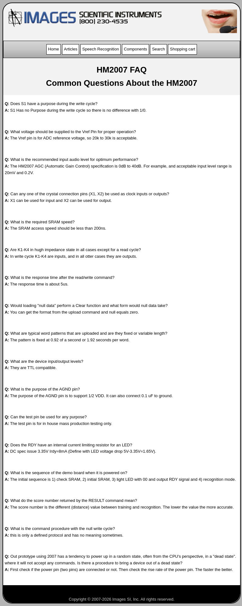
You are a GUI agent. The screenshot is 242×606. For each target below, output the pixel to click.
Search (158, 49)
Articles (71, 49)
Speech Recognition (100, 49)
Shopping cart (182, 49)
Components (135, 49)
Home (53, 49)
